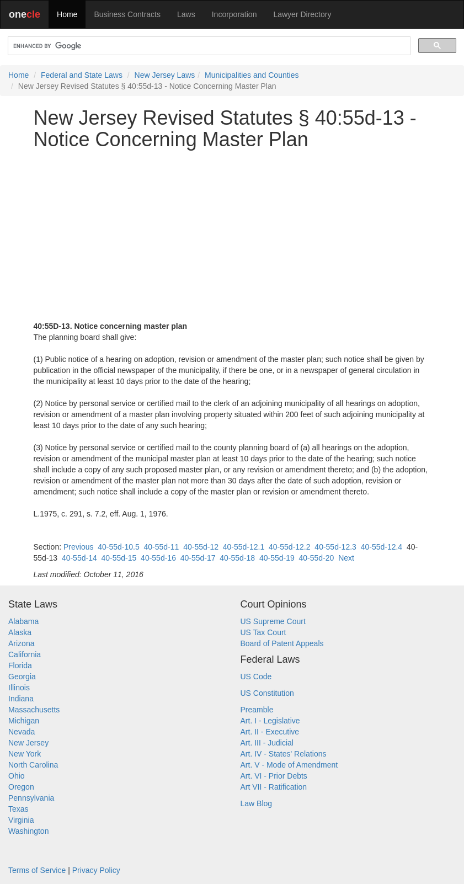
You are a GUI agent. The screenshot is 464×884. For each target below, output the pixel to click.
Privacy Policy (96, 870)
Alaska (19, 632)
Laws (186, 14)
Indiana (21, 698)
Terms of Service (37, 870)
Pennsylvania (31, 798)
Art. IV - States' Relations (284, 753)
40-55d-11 (161, 546)
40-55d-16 (158, 557)
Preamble (257, 709)
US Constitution (267, 693)
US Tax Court (263, 632)
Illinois (19, 687)
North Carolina (33, 764)
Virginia (21, 820)
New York (24, 753)
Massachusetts (34, 709)
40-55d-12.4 (382, 546)
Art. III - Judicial (267, 742)
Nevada (21, 731)
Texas (18, 809)
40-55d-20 (316, 557)
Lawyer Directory (302, 14)
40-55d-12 (200, 546)
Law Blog (257, 803)
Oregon (21, 786)
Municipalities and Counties (251, 75)
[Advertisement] (232, 235)
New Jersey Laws (165, 75)
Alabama (23, 621)
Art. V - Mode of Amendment (289, 764)
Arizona (21, 643)
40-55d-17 (198, 557)
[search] (208, 46)
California (24, 654)
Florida (20, 665)
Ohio (16, 775)
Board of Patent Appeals (282, 643)
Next (346, 557)
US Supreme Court (273, 621)
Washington (28, 831)
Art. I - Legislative (270, 720)
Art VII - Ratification (274, 786)
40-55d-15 (118, 557)
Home (67, 14)
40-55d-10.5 (119, 546)
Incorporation (234, 14)
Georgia (22, 676)
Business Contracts (127, 14)
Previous (78, 546)
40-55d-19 (277, 557)
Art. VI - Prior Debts (274, 775)
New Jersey (28, 742)
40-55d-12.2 (290, 546)
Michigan (23, 720)
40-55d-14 (79, 557)
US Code (256, 676)
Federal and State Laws (81, 75)
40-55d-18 (237, 557)
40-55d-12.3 (335, 546)
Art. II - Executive (270, 731)
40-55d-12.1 (244, 546)
